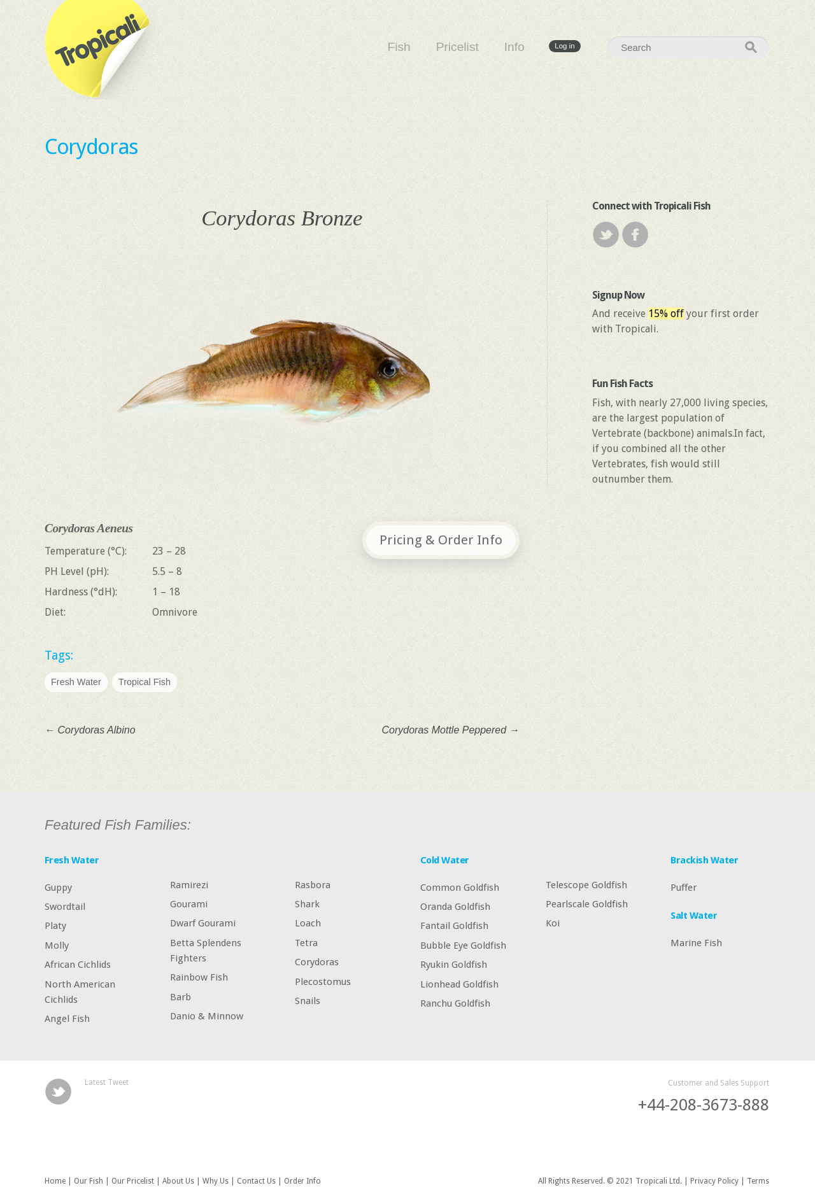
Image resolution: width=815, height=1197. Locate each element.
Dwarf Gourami (203, 923)
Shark (307, 904)
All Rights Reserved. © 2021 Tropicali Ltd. (610, 1181)
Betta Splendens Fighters (205, 950)
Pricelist (457, 46)
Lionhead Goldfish (459, 983)
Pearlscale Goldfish (587, 904)
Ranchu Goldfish (455, 1003)
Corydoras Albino (90, 730)
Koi (553, 923)
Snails (307, 1001)
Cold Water (444, 860)
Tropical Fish (144, 682)
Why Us (215, 1181)
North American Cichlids (80, 991)
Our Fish (88, 1181)
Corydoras (91, 146)
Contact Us (256, 1181)
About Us (178, 1181)
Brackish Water (704, 860)
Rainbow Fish (199, 977)
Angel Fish (67, 1018)
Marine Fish (696, 942)
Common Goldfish (459, 887)
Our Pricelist (132, 1181)
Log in (564, 46)
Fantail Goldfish (454, 925)
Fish (399, 46)
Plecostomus (323, 981)
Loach (308, 923)
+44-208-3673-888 (703, 1104)
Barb (180, 996)
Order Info (302, 1181)
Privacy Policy (714, 1181)
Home (55, 1181)
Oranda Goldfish (455, 906)
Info (514, 46)
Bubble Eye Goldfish (463, 945)
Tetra (306, 942)
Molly (57, 945)
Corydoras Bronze (281, 218)
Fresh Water (76, 682)
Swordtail (65, 906)
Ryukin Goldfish (453, 964)
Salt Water (693, 915)
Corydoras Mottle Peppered (450, 730)
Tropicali (102, 49)
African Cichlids (78, 964)
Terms (758, 1181)
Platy (55, 925)
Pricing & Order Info (440, 540)
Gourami (189, 904)
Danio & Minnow (206, 1016)
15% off (666, 314)
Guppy (58, 887)
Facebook (635, 234)
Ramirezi (189, 884)
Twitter (606, 234)
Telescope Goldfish (586, 884)
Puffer (683, 887)
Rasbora (312, 884)
